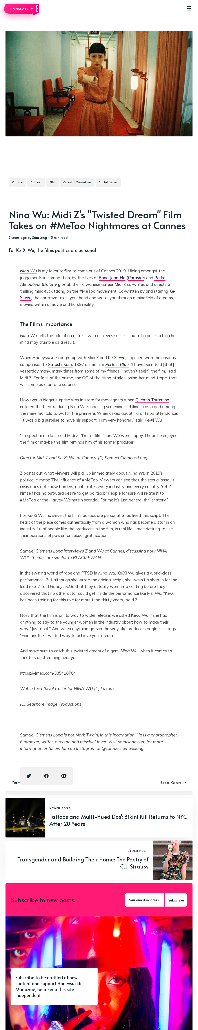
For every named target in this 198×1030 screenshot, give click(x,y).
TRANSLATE (20, 9)
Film (53, 182)
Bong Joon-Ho (112, 277)
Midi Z (120, 284)
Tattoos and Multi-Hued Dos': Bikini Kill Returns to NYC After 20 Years (118, 820)
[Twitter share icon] (29, 776)
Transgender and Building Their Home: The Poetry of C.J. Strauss (83, 862)
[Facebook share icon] (46, 776)
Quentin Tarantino (77, 182)
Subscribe (176, 900)
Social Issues (108, 182)
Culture (17, 182)
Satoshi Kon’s (60, 364)
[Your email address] (144, 900)
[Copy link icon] (64, 776)
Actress (36, 182)
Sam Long (39, 237)
